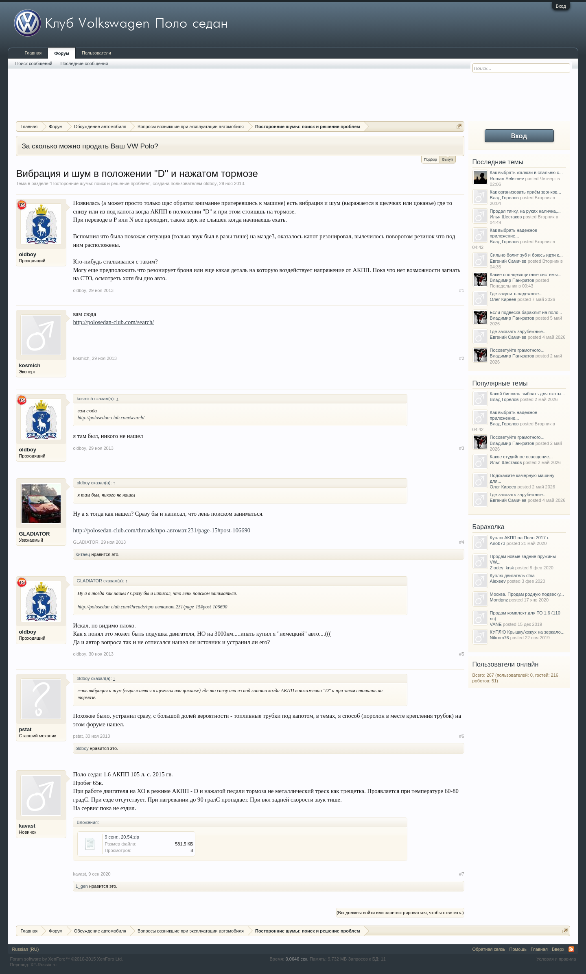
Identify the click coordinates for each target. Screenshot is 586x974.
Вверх (558, 949)
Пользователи (96, 52)
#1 (461, 290)
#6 (461, 736)
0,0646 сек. (297, 959)
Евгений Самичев (508, 261)
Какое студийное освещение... (521, 456)
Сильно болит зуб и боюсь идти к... (526, 255)
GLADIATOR (34, 534)
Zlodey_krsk (502, 567)
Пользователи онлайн (505, 664)
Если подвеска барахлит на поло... (526, 312)
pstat (25, 729)
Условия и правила (556, 959)
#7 (461, 874)
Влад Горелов (504, 197)
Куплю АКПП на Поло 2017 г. (519, 537)
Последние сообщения (84, 63)
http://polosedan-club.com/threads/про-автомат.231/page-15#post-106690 (161, 530)
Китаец (82, 554)
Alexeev (498, 581)
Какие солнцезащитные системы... (526, 274)
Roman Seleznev (507, 178)
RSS (571, 949)
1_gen (81, 886)
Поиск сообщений (33, 63)
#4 (461, 542)
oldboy (209, 183)
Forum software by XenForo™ (66, 959)
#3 (461, 448)
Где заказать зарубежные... (518, 331)
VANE (496, 624)
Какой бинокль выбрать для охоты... (527, 393)
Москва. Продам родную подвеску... (527, 594)
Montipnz (499, 599)
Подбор (430, 159)
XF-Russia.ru (44, 964)
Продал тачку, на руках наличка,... (525, 211)
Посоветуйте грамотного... (517, 350)
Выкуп (447, 158)
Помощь (518, 949)
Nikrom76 (499, 637)
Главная (33, 52)
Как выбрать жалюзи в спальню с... (526, 172)
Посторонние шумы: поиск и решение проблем (100, 183)
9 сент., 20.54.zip (122, 837)
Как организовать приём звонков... (525, 192)
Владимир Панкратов (512, 280)
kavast (27, 826)
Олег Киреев (503, 299)
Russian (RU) (25, 949)
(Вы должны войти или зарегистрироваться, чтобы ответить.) (400, 912)
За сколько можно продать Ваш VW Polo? (90, 146)
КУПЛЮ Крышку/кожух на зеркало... (527, 632)
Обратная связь (488, 949)
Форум (61, 53)
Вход (561, 6)
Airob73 (497, 543)
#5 (461, 654)
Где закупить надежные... (516, 293)
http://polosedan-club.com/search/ (113, 322)
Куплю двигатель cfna (512, 575)
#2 (461, 358)
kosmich (29, 365)
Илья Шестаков (506, 216)
